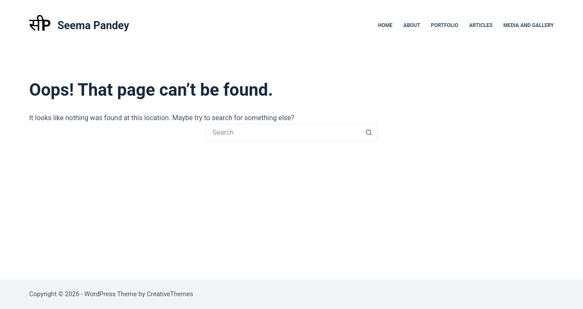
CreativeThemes (170, 294)
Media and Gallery (528, 25)
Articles (480, 25)
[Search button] (369, 132)
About (411, 25)
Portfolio (444, 25)
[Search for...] (283, 132)
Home (385, 25)
